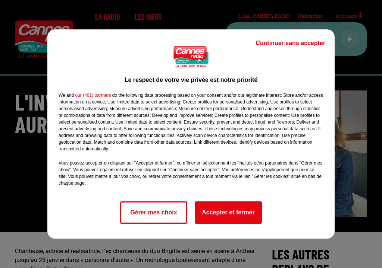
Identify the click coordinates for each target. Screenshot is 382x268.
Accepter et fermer (228, 212)
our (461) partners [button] (93, 95)
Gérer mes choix (153, 212)
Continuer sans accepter (290, 43)
